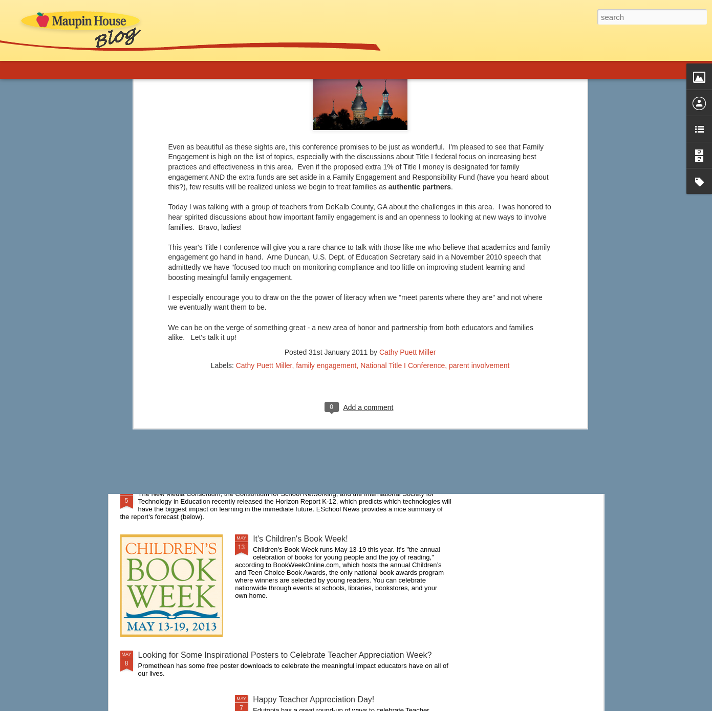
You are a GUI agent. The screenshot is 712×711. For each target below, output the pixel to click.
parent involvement (479, 186)
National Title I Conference (402, 186)
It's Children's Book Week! (300, 538)
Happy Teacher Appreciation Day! (313, 699)
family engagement (326, 186)
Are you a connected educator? (195, 373)
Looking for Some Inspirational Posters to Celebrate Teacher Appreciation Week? (285, 655)
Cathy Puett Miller (407, 173)
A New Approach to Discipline (191, 436)
